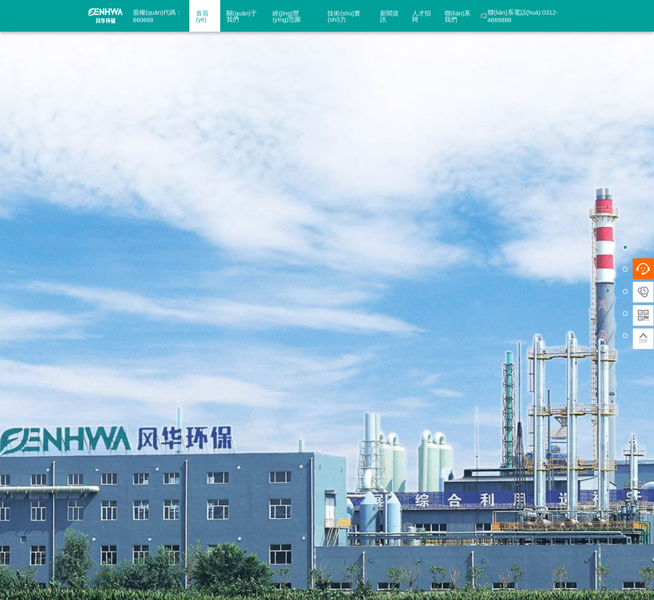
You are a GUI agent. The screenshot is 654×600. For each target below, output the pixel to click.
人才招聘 (421, 16)
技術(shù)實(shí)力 (343, 16)
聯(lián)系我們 (458, 16)
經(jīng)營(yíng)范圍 (286, 16)
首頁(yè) (202, 16)
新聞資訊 (389, 16)
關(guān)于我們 (241, 16)
